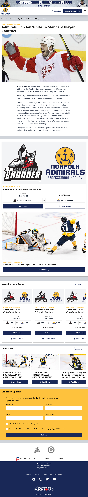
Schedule (56, 11)
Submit (44, 435)
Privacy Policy (37, 474)
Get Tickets (70, 11)
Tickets (23, 206)
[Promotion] (44, 3)
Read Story (44, 270)
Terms (45, 474)
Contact (28, 474)
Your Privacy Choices (55, 474)
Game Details (65, 206)
